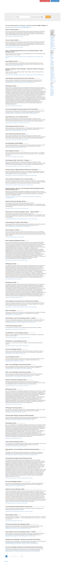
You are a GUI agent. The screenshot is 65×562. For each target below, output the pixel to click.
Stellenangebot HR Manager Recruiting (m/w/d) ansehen (15, 411)
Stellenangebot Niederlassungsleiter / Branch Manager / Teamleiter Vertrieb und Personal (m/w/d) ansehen (24, 74)
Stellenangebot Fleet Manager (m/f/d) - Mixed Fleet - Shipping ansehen (18, 166)
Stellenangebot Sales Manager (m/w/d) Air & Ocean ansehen (16, 130)
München (52, 54)
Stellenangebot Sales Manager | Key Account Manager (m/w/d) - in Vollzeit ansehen (20, 322)
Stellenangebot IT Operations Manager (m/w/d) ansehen (15, 329)
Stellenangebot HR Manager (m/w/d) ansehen (13, 278)
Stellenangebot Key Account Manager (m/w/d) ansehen (15, 353)
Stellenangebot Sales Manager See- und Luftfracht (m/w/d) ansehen (17, 122)
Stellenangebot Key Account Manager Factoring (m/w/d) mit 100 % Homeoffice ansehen (21, 113)
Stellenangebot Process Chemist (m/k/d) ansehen (14, 36)
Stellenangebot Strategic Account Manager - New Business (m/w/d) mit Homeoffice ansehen (21, 543)
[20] (22, 556)
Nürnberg (52, 64)
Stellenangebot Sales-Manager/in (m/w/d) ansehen (14, 156)
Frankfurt (52, 58)
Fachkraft (52, 45)
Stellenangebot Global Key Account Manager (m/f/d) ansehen (16, 503)
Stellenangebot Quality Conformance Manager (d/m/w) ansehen (16, 208)
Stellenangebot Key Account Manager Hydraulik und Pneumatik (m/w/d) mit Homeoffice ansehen (22, 551)
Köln (51, 59)
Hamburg (52, 57)
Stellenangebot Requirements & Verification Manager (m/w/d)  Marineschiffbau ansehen (21, 218)
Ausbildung (52, 69)
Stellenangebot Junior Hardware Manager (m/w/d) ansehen (16, 445)
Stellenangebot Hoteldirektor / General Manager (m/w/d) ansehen (17, 345)
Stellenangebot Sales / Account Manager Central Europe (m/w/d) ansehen (18, 368)
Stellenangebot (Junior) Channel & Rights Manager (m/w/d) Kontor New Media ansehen (21, 175)
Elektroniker (52, 43)
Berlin (51, 56)
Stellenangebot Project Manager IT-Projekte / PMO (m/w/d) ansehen (17, 226)
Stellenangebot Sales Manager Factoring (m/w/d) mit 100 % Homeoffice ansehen (19, 82)
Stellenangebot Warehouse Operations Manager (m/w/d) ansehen (17, 385)
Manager (52, 42)
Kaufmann (52, 39)
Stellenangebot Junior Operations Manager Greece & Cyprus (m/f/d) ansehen (19, 184)
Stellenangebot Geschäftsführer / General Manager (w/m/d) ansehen (17, 337)
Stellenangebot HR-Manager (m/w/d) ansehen (13, 105)
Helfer (51, 47)
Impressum (6, 561)
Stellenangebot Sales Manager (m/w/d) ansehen (14, 65)
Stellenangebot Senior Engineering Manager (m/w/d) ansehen (16, 260)
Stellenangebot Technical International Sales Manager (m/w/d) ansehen (18, 528)
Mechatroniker (53, 46)
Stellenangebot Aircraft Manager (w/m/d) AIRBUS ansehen (15, 147)
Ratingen (52, 65)
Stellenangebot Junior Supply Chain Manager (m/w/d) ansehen (16, 139)
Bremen (51, 60)
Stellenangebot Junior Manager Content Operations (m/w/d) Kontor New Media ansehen (21, 306)
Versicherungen (53, 48)
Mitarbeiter (52, 38)
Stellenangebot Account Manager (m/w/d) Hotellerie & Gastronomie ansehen (19, 511)
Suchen (48, 16)
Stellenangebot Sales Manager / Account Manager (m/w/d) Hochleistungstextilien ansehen (21, 454)
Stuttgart (51, 63)
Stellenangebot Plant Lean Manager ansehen (13, 314)
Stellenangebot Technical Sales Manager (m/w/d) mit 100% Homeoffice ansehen (19, 419)
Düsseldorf (52, 61)
